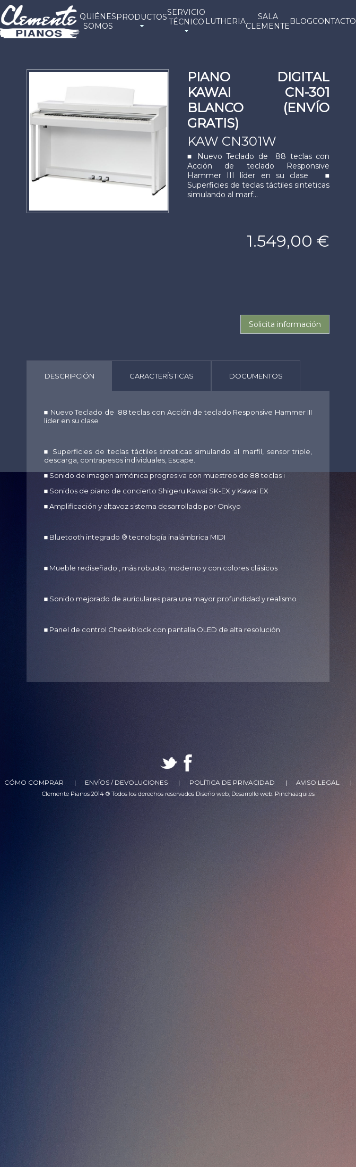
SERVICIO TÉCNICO (186, 21)
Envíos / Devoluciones (126, 782)
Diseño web (212, 793)
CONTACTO (334, 21)
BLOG (301, 21)
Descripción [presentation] (69, 376)
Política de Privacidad (232, 782)
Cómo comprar (34, 782)
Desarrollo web (251, 793)
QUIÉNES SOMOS (98, 21)
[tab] (69, 375)
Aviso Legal (318, 782)
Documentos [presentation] (256, 376)
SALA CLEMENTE (268, 21)
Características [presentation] (161, 376)
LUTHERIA (225, 21)
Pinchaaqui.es (295, 793)
